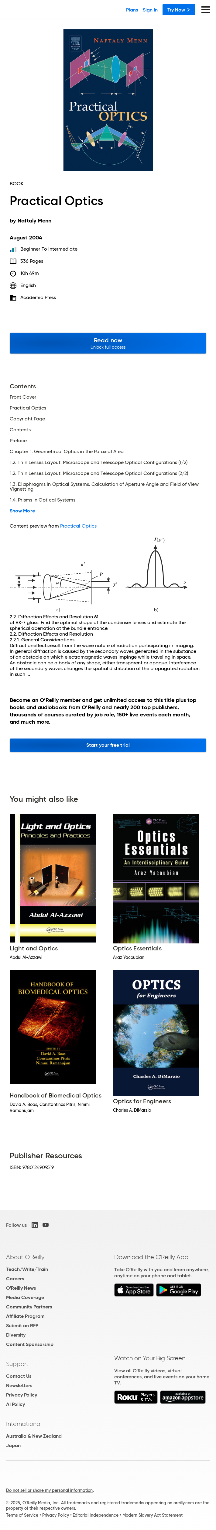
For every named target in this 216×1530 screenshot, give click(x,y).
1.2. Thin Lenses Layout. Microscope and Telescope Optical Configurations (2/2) (99, 473)
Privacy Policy (21, 1395)
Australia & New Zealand (34, 1436)
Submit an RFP (22, 1325)
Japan (13, 1445)
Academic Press (38, 297)
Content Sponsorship (29, 1344)
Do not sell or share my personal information (49, 1490)
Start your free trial (108, 745)
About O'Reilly (25, 1257)
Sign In (150, 9)
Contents (20, 429)
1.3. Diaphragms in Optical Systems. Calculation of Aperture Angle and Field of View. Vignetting (105, 487)
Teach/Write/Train (27, 1269)
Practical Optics (28, 408)
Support (17, 1363)
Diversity (16, 1335)
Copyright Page (27, 418)
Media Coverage (25, 1297)
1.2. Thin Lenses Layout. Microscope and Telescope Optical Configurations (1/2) (98, 462)
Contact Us (18, 1376)
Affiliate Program (25, 1316)
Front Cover (23, 397)
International (24, 1423)
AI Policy (15, 1404)
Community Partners (29, 1307)
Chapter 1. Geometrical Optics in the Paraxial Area (67, 451)
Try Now (178, 10)
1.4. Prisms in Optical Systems (42, 500)
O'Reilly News (21, 1288)
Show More (22, 510)
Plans (132, 9)
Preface (18, 440)
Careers (15, 1278)
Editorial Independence (95, 1515)
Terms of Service (22, 1515)
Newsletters (19, 1385)
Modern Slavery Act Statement (152, 1515)
